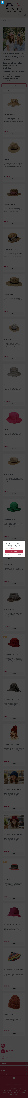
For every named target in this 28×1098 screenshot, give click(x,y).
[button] (2, 2)
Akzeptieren (14, 551)
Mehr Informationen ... (11, 548)
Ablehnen (7, 554)
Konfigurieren (20, 554)
